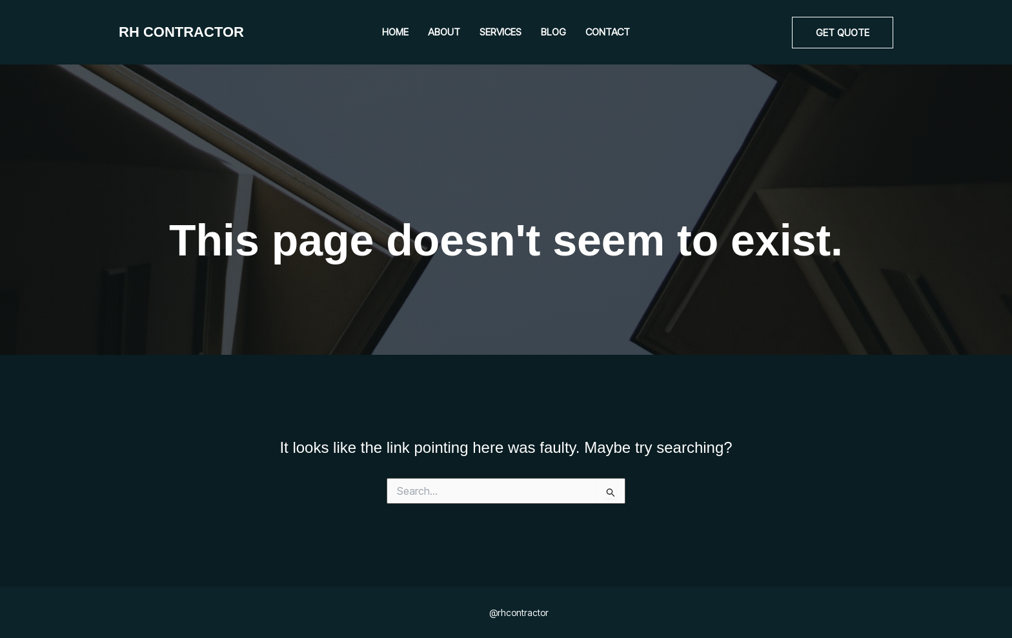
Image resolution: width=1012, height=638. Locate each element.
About (444, 32)
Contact (607, 32)
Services (500, 32)
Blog (553, 32)
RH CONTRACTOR (181, 32)
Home (395, 32)
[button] (842, 32)
